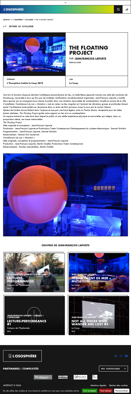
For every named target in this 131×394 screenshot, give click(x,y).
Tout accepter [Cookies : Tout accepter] (89, 390)
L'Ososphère (18, 19)
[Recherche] (118, 9)
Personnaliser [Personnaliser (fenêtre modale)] (121, 390)
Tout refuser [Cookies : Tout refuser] (105, 390)
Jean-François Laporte (90, 58)
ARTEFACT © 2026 (12, 385)
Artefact (6, 19)
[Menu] (127, 9)
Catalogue (29, 19)
